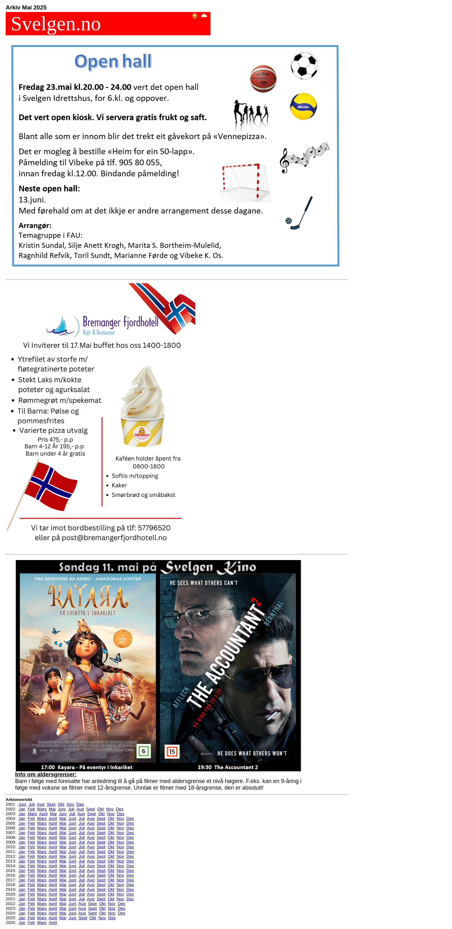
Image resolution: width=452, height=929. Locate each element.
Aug (40, 804)
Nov (70, 804)
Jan (22, 809)
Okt (61, 804)
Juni (22, 804)
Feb (31, 809)
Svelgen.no (53, 23)
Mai (52, 809)
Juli (32, 804)
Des (80, 804)
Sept (51, 804)
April (43, 813)
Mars (42, 809)
